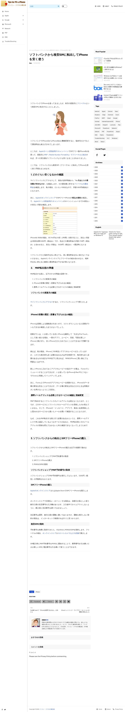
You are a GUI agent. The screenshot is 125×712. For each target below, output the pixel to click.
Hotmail (97, 121)
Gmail (109, 118)
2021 (109, 184)
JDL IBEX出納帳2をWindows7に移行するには (113, 68)
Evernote (110, 114)
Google (115, 118)
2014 (109, 207)
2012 (109, 214)
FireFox (97, 118)
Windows (114, 138)
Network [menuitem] (6, 28)
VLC (108, 138)
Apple (103, 111)
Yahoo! (103, 141)
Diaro (116, 111)
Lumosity (112, 125)
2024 (109, 174)
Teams (102, 135)
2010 (109, 221)
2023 (109, 177)
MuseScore (106, 128)
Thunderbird (109, 135)
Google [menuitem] (5, 20)
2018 (109, 194)
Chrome (110, 111)
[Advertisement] (76, 31)
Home (98, 6)
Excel (117, 114)
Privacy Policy (117, 6)
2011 (109, 217)
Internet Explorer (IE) (107, 121)
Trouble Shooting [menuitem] (9, 41)
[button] (64, 6)
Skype (118, 131)
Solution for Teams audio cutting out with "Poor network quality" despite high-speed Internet (115, 235)
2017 (109, 197)
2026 (109, 167)
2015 (109, 204)
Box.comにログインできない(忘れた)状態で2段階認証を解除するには (113, 87)
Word (96, 141)
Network (114, 128)
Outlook (97, 131)
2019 (109, 191)
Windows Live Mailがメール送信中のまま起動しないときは (113, 77)
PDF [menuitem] (4, 33)
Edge (103, 114)
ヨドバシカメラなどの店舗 (68, 533)
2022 (109, 180)
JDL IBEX (97, 125)
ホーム (31, 50)
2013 (109, 211)
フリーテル (81, 103)
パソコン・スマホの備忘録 (47, 709)
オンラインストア (49, 533)
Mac (119, 125)
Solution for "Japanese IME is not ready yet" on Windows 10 (101, 233)
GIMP (103, 118)
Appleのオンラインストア (46, 198)
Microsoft (97, 128)
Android (97, 111)
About (106, 6)
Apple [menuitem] (5, 15)
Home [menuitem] (5, 11)
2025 (109, 170)
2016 (109, 201)
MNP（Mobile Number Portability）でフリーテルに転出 (65, 155)
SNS (96, 135)
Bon (30, 63)
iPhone (36, 50)
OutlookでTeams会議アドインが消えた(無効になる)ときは (113, 96)
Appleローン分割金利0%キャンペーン (53, 151)
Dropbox (97, 114)
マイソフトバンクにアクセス (41, 302)
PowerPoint (110, 131)
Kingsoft (105, 125)
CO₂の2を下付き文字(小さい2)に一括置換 (113, 60)
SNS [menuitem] (4, 37)
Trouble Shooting (99, 138)
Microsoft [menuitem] (6, 24)
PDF (103, 131)
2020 (109, 187)
